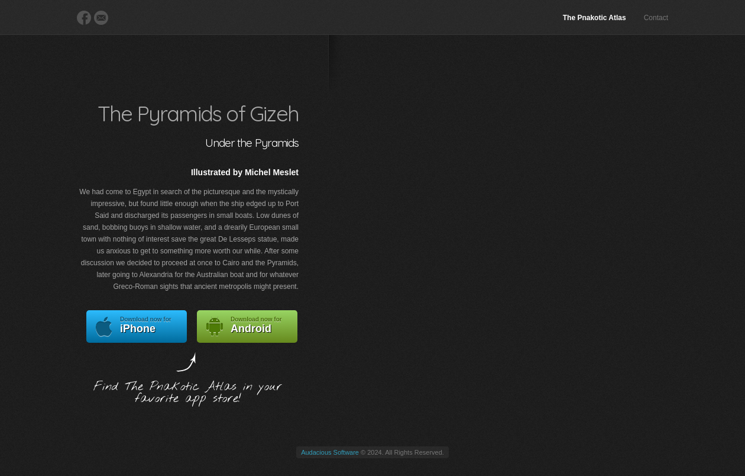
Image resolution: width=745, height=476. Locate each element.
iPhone (136, 326)
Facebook (84, 18)
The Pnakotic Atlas (594, 18)
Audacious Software (330, 452)
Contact (656, 18)
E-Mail (101, 18)
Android (247, 326)
